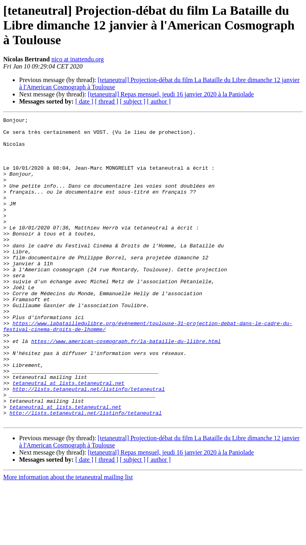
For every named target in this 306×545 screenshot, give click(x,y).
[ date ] (84, 101)
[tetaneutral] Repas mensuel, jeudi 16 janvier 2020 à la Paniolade (171, 94)
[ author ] (159, 101)
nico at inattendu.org (77, 59)
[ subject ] (132, 101)
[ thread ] (106, 101)
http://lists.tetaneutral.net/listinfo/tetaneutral (88, 443)
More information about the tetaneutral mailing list (68, 538)
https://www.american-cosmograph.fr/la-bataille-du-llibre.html (126, 386)
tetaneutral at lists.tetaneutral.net (68, 436)
